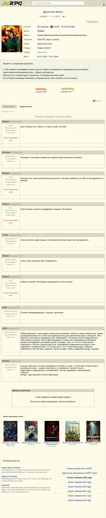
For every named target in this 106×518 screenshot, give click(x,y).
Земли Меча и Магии (11, 468)
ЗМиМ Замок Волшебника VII (72, 441)
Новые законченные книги (13, 416)
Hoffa (4, 307)
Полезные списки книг (11, 461)
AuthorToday (68, 27)
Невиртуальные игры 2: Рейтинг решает (52, 442)
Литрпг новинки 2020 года (79, 500)
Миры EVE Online (9, 476)
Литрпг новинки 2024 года (79, 482)
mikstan (5, 361)
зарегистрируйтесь (67, 401)
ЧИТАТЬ (40, 89)
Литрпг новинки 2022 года (79, 491)
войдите (67, 397)
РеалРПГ (6, 485)
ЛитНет (55, 27)
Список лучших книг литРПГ (79, 468)
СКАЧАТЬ (67, 88)
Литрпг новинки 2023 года (79, 487)
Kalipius (6, 256)
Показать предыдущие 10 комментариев (53, 117)
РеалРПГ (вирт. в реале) (48, 39)
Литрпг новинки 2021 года (79, 496)
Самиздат (43, 27)
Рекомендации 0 (9, 106)
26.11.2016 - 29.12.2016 (48, 56)
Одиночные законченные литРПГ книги (79, 473)
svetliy (5, 235)
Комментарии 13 (26, 106)
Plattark (40, 31)
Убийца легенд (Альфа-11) (31, 441)
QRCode (99, 101)
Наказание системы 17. (93, 441)
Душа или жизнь (44, 44)
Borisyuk (6, 152)
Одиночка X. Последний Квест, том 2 (10, 442)
